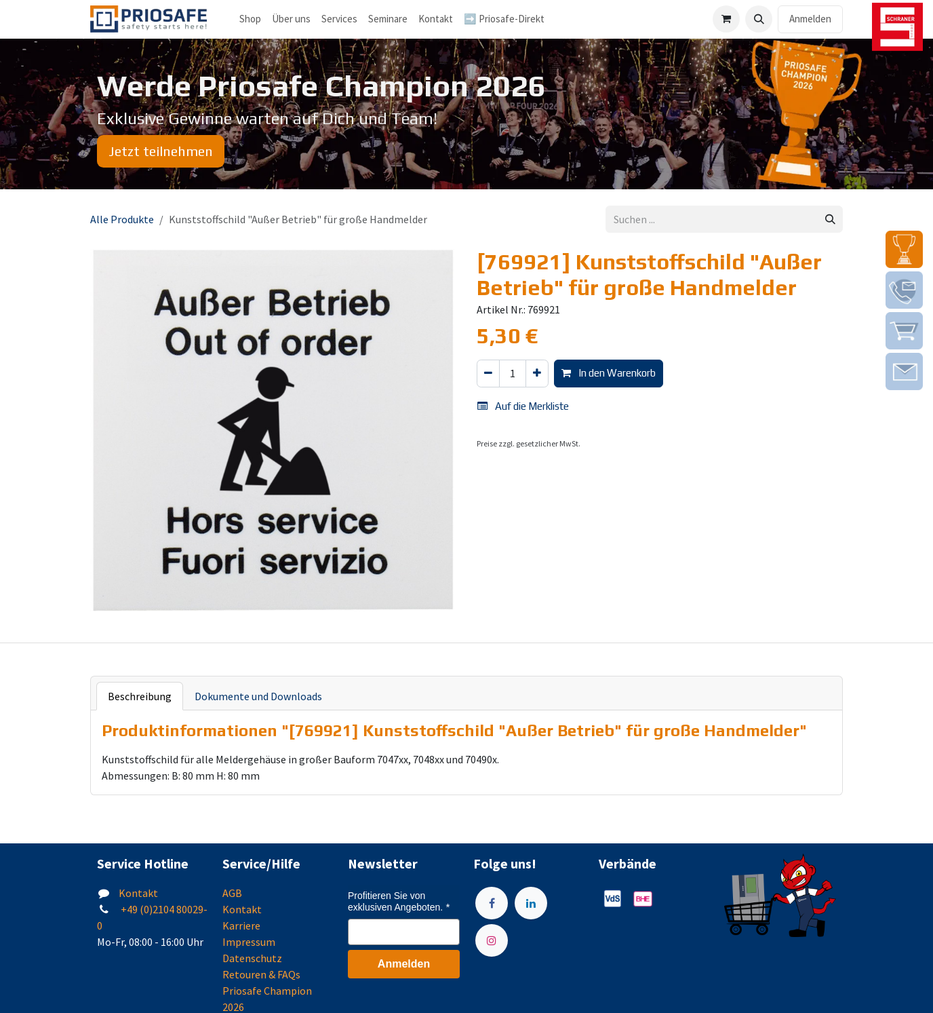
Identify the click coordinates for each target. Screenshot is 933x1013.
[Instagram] (491, 940)
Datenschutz (252, 958)
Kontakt (138, 893)
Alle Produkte (122, 219)
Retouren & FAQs (261, 974)
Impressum (248, 942)
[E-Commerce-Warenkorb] (726, 19)
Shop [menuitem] (250, 18)
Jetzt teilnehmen (160, 151)
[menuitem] (291, 19)
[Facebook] (491, 903)
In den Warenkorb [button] (608, 373)
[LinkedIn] (531, 903)
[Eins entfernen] (488, 373)
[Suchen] (830, 219)
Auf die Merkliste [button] (523, 406)
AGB (232, 893)
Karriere (241, 925)
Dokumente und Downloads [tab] (258, 696)
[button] (758, 19)
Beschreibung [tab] (140, 696)
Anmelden (810, 18)
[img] (904, 249)
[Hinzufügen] (537, 373)
